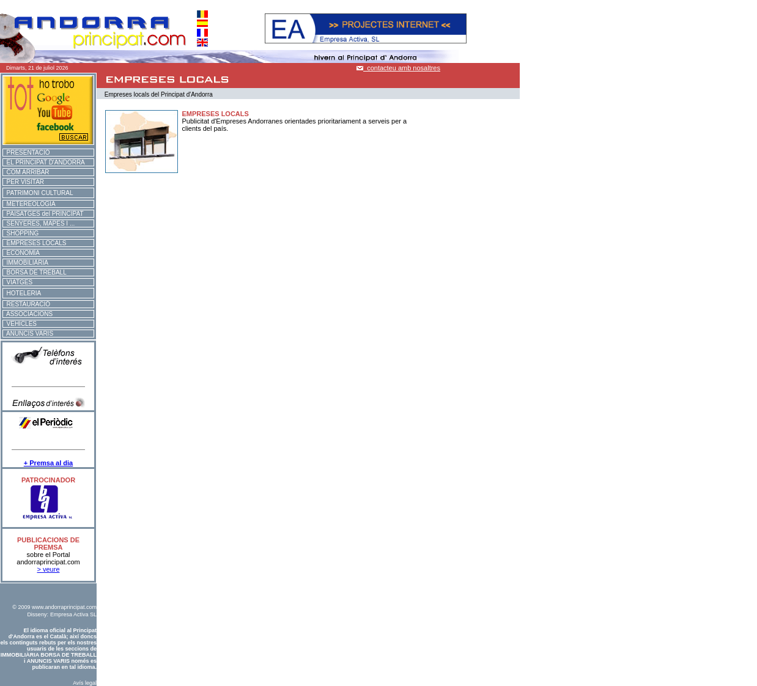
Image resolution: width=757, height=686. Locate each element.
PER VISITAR (23, 182)
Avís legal (85, 683)
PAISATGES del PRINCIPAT (43, 213)
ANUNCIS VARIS (28, 333)
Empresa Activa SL (73, 614)
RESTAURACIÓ (26, 304)
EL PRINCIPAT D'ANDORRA (44, 162)
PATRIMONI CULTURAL (38, 193)
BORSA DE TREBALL (35, 272)
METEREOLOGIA (29, 204)
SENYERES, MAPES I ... (39, 223)
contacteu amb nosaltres (398, 68)
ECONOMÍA (21, 252)
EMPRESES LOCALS (34, 243)
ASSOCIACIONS (28, 314)
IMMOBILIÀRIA (25, 262)
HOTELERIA (22, 293)
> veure (48, 569)
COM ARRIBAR (26, 172)
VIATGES (17, 282)
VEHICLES (20, 323)
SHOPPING (21, 233)
